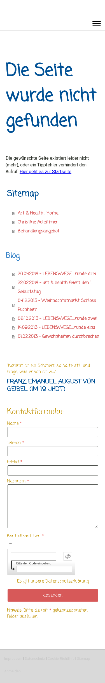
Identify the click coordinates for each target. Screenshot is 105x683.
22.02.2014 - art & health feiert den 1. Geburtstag (55, 287)
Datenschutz (35, 658)
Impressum (13, 658)
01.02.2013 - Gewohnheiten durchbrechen (58, 336)
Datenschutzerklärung (67, 581)
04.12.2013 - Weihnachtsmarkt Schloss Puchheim (57, 305)
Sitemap (83, 658)
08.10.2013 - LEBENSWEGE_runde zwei (57, 318)
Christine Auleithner (38, 222)
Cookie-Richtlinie (61, 658)
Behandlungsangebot (38, 231)
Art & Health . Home (38, 213)
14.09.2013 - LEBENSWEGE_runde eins (56, 327)
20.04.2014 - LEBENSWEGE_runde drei (57, 274)
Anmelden (12, 671)
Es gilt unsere (53, 581)
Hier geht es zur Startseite (45, 171)
